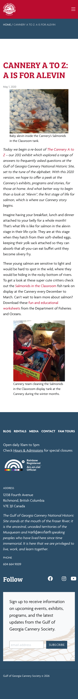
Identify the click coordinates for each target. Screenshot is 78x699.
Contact (48, 431)
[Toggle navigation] (73, 9)
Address (8, 488)
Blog (7, 431)
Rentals (20, 431)
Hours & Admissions (28, 450)
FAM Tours (66, 431)
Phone (7, 557)
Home (7, 24)
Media (33, 431)
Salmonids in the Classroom (35, 286)
